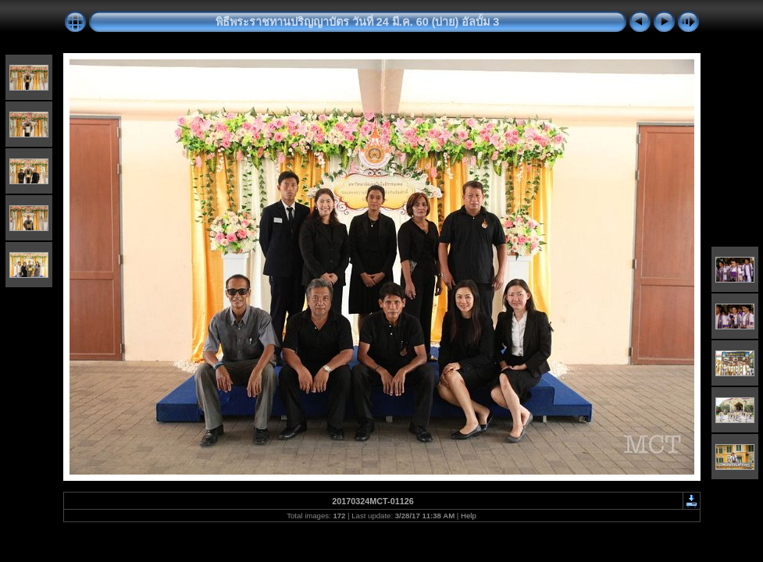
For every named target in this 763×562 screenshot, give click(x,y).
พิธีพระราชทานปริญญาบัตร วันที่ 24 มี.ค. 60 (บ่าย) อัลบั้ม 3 (358, 22)
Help (468, 515)
